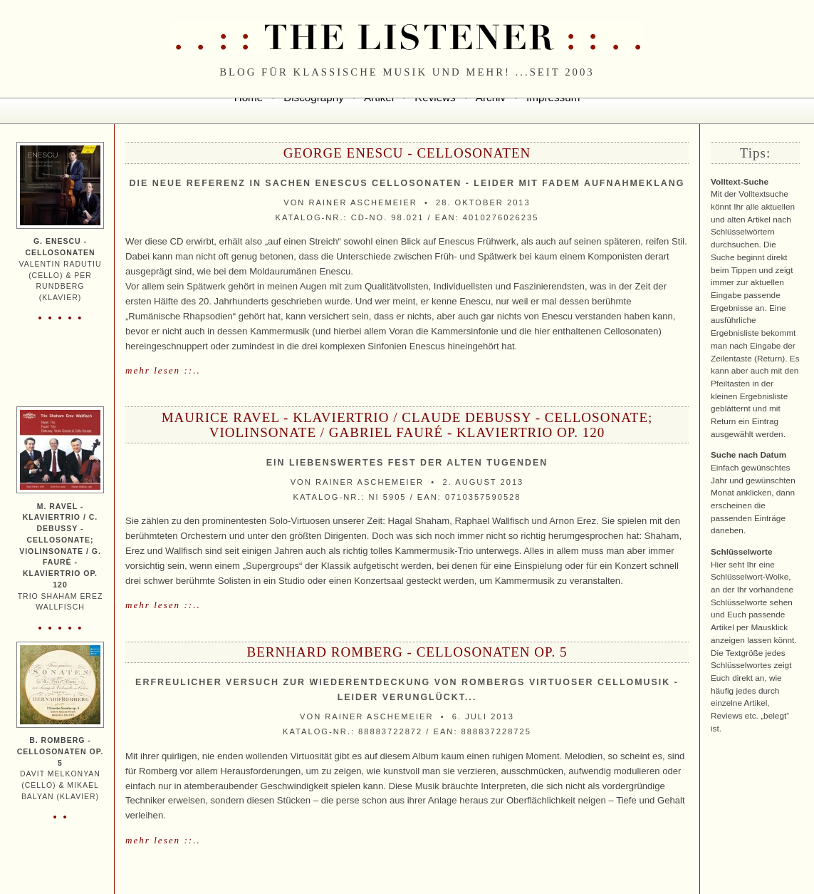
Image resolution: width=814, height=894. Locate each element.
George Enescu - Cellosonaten (407, 152)
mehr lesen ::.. (163, 370)
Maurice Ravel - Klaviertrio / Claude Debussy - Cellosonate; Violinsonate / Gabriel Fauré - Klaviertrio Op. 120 (407, 425)
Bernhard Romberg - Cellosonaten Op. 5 (406, 651)
